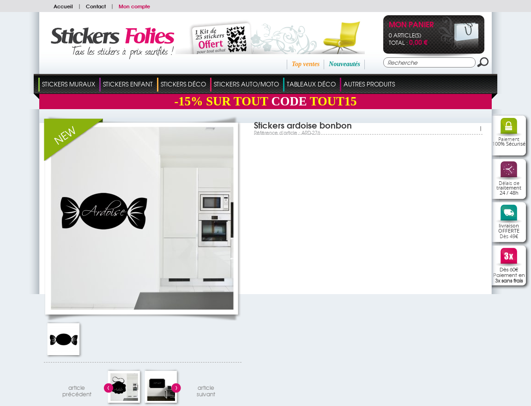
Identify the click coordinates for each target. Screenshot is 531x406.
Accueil (63, 6)
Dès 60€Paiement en (509, 274)
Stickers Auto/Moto (246, 84)
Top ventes (306, 64)
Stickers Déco (183, 84)
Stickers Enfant (128, 84)
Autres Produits (369, 84)
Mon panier (411, 25)
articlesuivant (206, 389)
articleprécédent (76, 389)
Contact (96, 6)
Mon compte (134, 6)
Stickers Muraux (68, 84)
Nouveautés (344, 64)
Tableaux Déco (311, 84)
